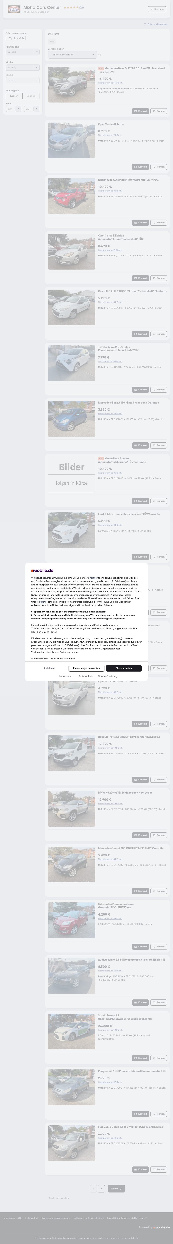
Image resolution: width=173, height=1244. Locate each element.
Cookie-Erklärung (107, 676)
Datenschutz (86, 676)
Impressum (65, 676)
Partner (93, 577)
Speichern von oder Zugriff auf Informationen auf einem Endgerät (70, 611)
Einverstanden (124, 668)
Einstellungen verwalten (86, 668)
